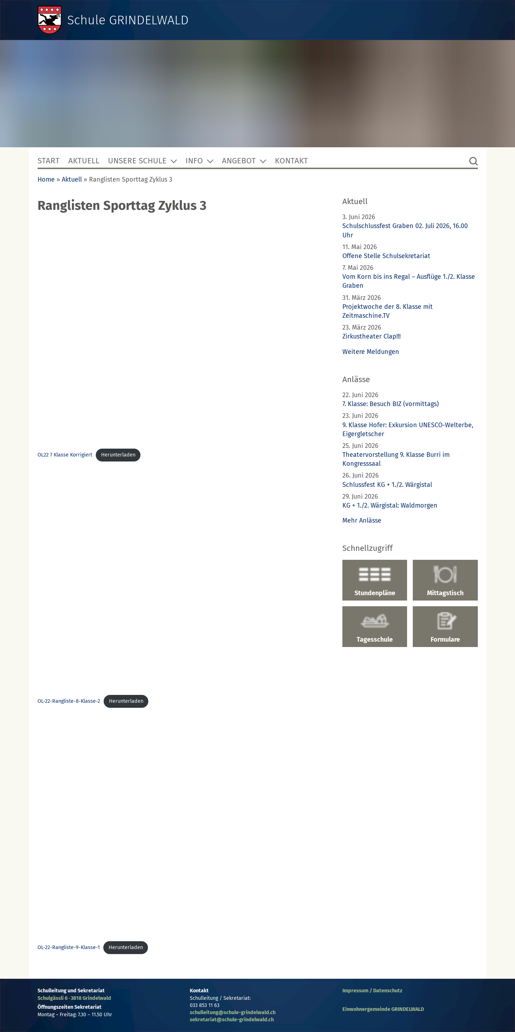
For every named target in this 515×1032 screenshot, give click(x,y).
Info (194, 161)
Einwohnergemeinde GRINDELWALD (383, 1009)
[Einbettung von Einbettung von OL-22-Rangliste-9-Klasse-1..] (181, 826)
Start (49, 161)
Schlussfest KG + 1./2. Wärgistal (387, 485)
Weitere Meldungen (370, 352)
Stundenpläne (374, 581)
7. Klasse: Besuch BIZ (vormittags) (390, 404)
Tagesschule (374, 627)
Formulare (445, 627)
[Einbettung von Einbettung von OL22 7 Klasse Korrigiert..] (181, 334)
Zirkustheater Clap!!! (371, 336)
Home (46, 179)
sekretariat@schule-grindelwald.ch (232, 1020)
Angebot (239, 161)
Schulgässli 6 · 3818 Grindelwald (74, 998)
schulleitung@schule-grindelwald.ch (233, 1012)
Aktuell (83, 161)
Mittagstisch (445, 581)
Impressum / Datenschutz (372, 991)
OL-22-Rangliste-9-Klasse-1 (69, 947)
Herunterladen (118, 455)
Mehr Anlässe (361, 520)
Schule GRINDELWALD (128, 20)
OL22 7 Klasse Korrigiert (65, 455)
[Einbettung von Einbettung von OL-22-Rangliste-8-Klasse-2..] (181, 580)
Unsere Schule (137, 161)
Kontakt (291, 161)
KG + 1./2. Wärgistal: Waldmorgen (389, 505)
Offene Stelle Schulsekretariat (386, 256)
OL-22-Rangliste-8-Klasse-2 (69, 701)
